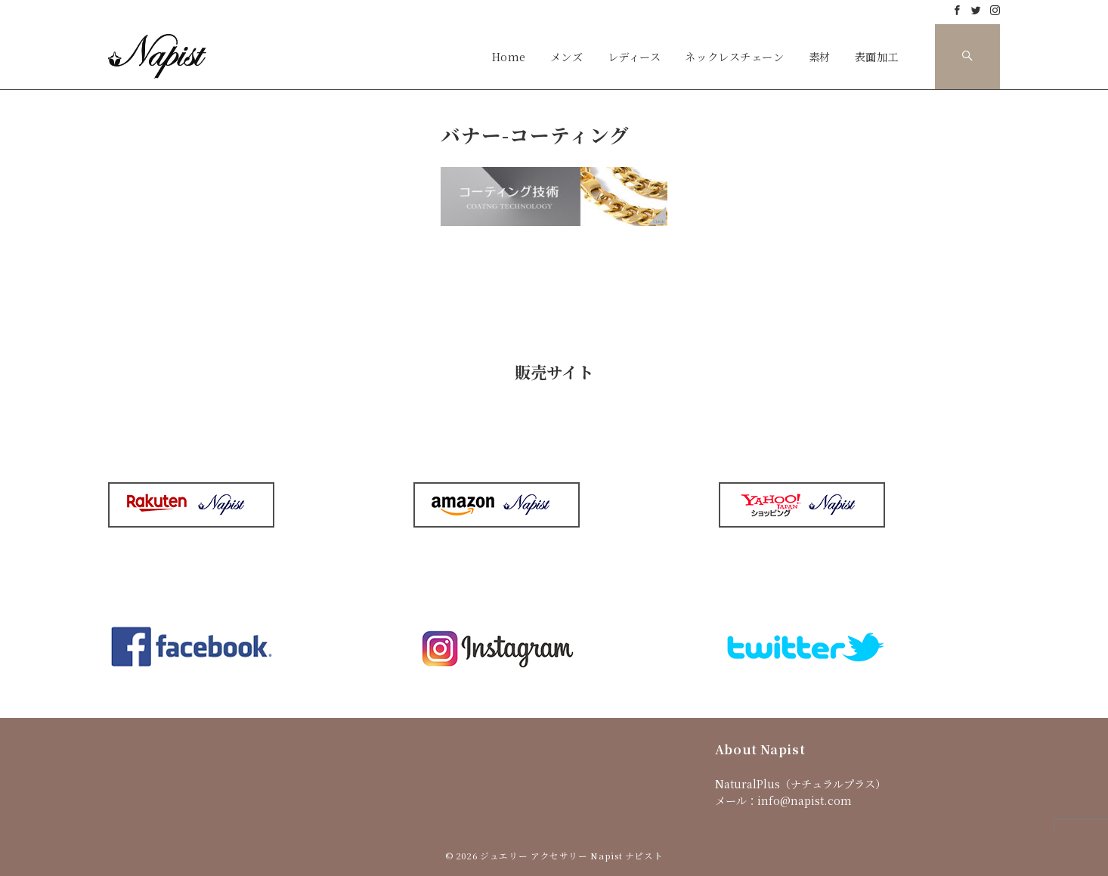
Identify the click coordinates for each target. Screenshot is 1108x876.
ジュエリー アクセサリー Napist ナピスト (571, 856)
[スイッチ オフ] (967, 56)
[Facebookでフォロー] (957, 10)
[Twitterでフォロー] (976, 10)
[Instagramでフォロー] (995, 10)
